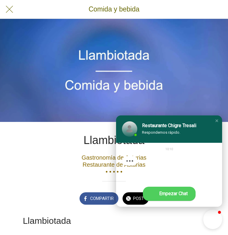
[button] (217, 121)
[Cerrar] (9, 9)
